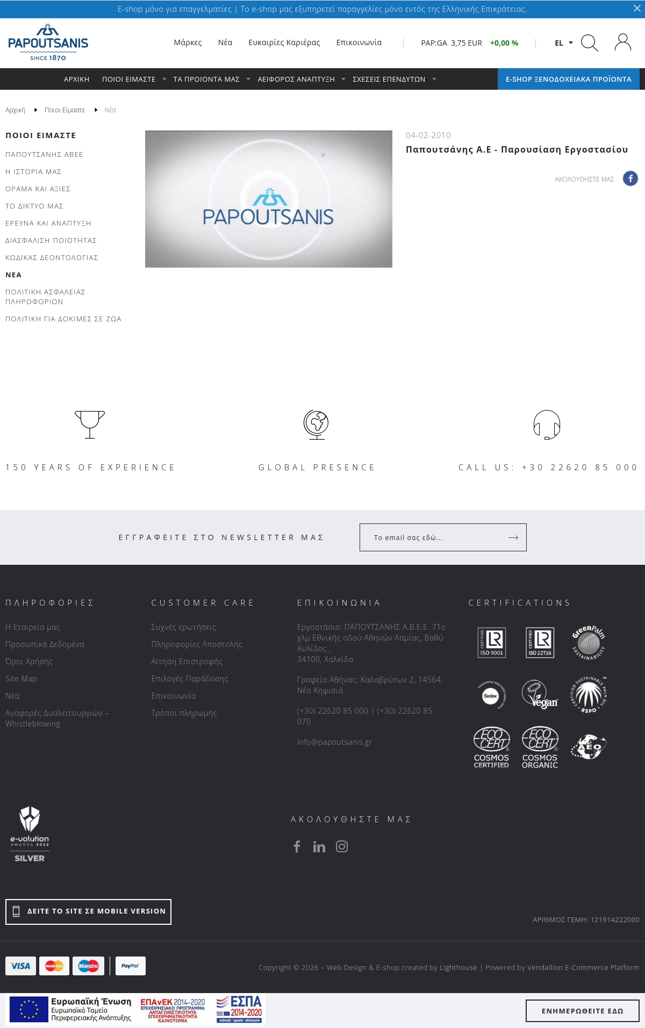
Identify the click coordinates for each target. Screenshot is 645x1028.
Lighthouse (458, 967)
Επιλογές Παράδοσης (189, 678)
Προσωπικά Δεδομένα (44, 644)
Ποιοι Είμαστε (40, 135)
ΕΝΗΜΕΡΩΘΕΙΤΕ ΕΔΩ (583, 1011)
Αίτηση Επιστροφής (187, 661)
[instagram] (342, 846)
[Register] (514, 537)
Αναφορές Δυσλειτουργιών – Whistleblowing (57, 718)
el (559, 43)
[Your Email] (436, 537)
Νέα (12, 696)
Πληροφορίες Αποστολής (196, 644)
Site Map (21, 678)
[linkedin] (319, 846)
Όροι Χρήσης (29, 661)
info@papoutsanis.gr (334, 742)
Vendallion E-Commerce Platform (583, 967)
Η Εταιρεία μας (32, 627)
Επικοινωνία (173, 696)
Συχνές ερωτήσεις (183, 627)
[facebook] (297, 846)
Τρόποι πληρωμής (184, 713)
